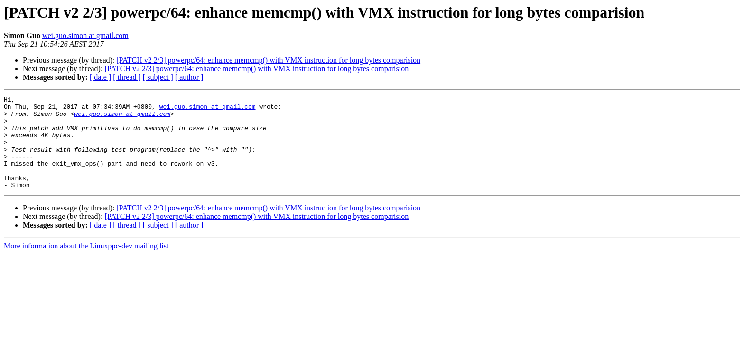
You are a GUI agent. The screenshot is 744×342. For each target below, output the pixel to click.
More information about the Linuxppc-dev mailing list (86, 264)
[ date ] (100, 77)
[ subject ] (158, 77)
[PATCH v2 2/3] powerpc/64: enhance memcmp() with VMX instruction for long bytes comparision (268, 60)
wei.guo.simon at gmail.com (85, 35)
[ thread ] (127, 77)
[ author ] (189, 77)
